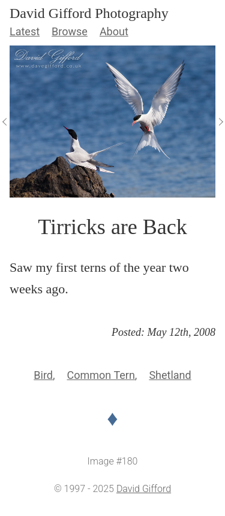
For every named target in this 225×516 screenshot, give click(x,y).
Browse (70, 31)
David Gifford (143, 488)
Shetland (170, 375)
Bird (43, 375)
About (114, 31)
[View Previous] (5, 121)
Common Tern (101, 375)
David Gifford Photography (89, 13)
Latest (25, 31)
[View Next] (220, 121)
